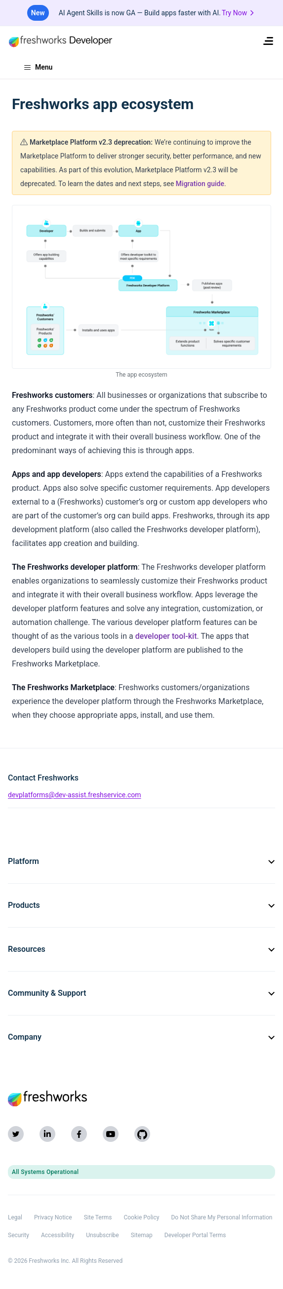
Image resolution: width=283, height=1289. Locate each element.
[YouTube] (111, 1134)
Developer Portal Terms (195, 1235)
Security (18, 1235)
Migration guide (200, 184)
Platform (141, 861)
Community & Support (141, 993)
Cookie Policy (141, 1217)
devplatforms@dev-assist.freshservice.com (74, 795)
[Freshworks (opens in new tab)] (141, 1098)
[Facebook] (79, 1134)
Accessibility (57, 1235)
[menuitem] (268, 41)
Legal (15, 1217)
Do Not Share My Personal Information (221, 1217)
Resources (141, 949)
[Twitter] (16, 1134)
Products (141, 905)
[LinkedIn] (47, 1134)
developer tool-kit (166, 636)
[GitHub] (142, 1134)
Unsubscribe (102, 1235)
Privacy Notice (53, 1217)
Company (141, 1037)
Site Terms (98, 1217)
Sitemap (142, 1235)
